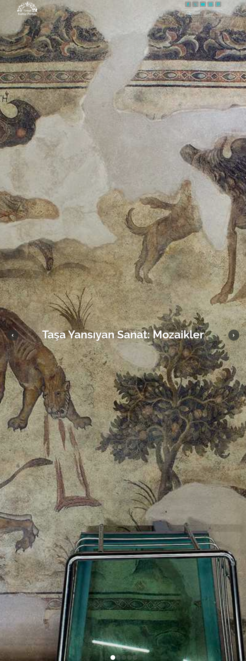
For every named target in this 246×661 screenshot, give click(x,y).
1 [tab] (112, 658)
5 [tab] (134, 658)
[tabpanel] (123, 330)
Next (233, 335)
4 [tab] (128, 658)
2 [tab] (117, 658)
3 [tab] (123, 658)
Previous (12, 335)
